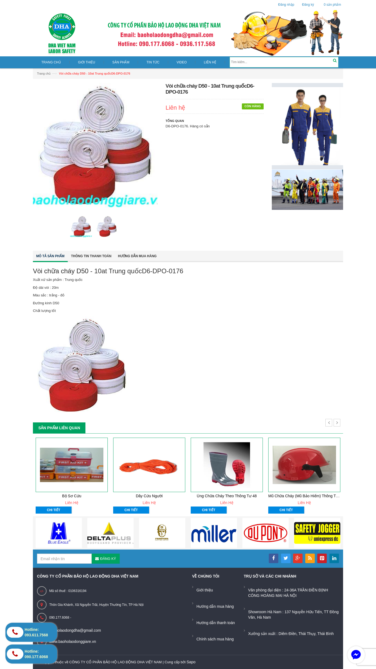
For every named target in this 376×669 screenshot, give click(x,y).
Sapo (191, 662)
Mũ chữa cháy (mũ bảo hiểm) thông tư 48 (306, 496)
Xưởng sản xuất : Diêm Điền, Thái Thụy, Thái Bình (291, 633)
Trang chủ (44, 73)
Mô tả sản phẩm (50, 256)
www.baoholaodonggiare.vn (72, 641)
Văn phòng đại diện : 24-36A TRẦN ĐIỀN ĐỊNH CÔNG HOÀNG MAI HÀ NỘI (288, 593)
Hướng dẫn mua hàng (137, 256)
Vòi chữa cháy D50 (60, 271)
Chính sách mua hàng (215, 639)
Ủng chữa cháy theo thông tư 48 (227, 496)
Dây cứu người (149, 496)
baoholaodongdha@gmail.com (75, 630)
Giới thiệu (204, 590)
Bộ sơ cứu (71, 496)
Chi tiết (53, 510)
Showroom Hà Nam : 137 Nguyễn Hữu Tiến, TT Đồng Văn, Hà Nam (293, 614)
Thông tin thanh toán (91, 256)
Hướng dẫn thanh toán (215, 623)
